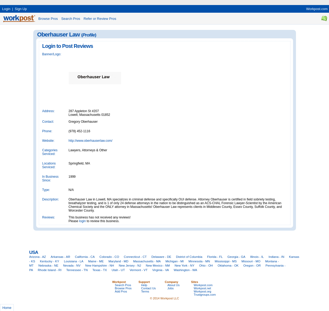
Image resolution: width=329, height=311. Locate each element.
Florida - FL (215, 256)
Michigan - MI (174, 261)
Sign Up (21, 9)
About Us (174, 285)
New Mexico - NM (158, 265)
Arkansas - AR (60, 256)
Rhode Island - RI (50, 270)
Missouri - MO (251, 261)
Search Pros (70, 19)
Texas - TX (99, 270)
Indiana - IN (276, 256)
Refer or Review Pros (100, 19)
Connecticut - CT (135, 256)
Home (6, 308)
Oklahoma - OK (227, 265)
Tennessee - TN (77, 270)
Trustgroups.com (205, 294)
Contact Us (148, 288)
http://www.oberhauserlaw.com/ (90, 141)
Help (144, 285)
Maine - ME (96, 261)
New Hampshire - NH (99, 265)
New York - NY (184, 265)
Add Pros (121, 291)
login (82, 221)
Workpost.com (317, 9)
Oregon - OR (252, 265)
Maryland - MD (118, 261)
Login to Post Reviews (67, 46)
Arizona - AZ (37, 256)
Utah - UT (118, 270)
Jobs (171, 288)
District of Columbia (189, 256)
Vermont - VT (138, 270)
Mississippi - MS (226, 261)
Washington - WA (185, 270)
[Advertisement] (96, 2)
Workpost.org (202, 291)
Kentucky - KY (49, 261)
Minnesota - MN (199, 261)
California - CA (85, 256)
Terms (145, 291)
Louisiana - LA (74, 261)
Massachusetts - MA (147, 261)
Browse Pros (48, 19)
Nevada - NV (72, 265)
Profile (88, 35)
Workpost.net (202, 288)
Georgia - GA (236, 256)
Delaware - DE (161, 256)
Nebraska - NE (48, 265)
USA (33, 252)
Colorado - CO (109, 256)
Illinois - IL (257, 256)
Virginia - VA (160, 270)
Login (6, 9)
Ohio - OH (206, 265)
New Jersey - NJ (130, 265)
